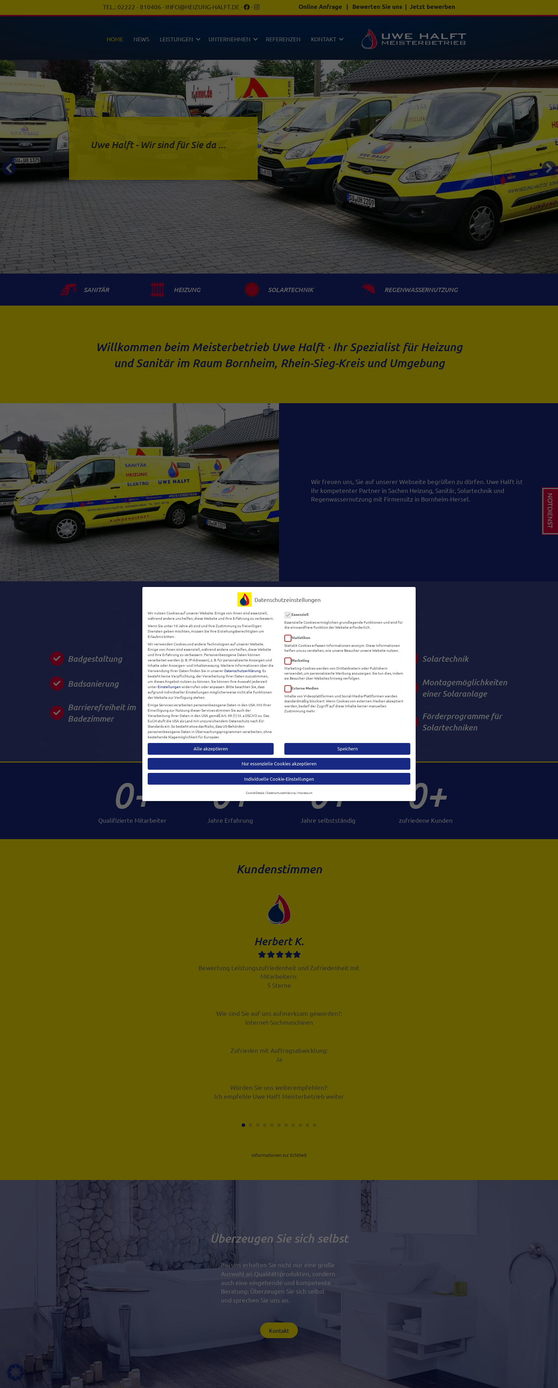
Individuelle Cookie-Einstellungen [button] (279, 774)
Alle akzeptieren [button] (211, 744)
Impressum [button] (305, 788)
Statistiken (299, 632)
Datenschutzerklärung (242, 666)
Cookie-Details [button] (255, 788)
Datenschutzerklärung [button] (281, 788)
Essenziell (298, 610)
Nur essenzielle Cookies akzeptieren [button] (279, 759)
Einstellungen (169, 682)
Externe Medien (303, 683)
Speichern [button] (347, 744)
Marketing (299, 656)
